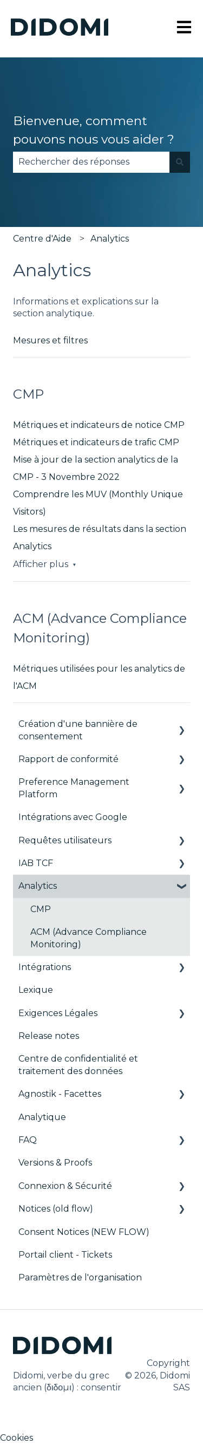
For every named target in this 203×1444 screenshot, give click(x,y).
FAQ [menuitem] (27, 1140)
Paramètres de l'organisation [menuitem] (80, 1277)
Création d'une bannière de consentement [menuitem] (77, 730)
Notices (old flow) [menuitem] (55, 1209)
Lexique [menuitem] (35, 990)
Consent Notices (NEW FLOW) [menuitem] (83, 1232)
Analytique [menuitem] (42, 1117)
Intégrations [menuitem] (44, 967)
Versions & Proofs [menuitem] (55, 1162)
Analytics (109, 238)
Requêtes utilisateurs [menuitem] (65, 840)
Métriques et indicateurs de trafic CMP (96, 442)
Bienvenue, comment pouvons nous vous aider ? (93, 130)
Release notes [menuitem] (48, 1036)
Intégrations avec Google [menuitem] (72, 817)
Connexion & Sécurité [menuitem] (65, 1186)
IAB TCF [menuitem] (35, 863)
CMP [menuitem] (40, 909)
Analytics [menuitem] (37, 886)
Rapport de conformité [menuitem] (68, 759)
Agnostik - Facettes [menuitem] (59, 1094)
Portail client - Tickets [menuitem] (65, 1255)
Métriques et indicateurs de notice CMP (99, 425)
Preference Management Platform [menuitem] (73, 788)
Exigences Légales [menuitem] (57, 1013)
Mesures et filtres (50, 340)
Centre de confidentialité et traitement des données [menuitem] (78, 1064)
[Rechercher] (179, 162)
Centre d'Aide (42, 238)
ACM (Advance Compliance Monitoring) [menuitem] (88, 938)
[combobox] (91, 162)
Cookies (16, 1438)
